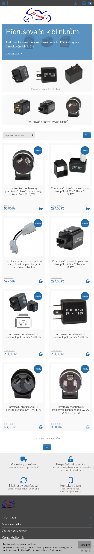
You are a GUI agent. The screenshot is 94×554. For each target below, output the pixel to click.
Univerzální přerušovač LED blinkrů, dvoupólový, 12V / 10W (23, 408)
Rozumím (85, 544)
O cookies (85, 550)
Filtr (87, 135)
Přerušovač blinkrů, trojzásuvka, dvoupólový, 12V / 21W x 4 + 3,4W (70, 264)
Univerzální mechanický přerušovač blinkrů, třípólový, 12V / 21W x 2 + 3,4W (70, 410)
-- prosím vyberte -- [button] (14, 135)
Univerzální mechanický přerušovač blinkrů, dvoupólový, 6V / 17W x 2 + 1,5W (23, 191)
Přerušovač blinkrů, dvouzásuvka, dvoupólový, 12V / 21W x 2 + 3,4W (70, 191)
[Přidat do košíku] (41, 208)
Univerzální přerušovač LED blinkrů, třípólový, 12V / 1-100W (23, 335)
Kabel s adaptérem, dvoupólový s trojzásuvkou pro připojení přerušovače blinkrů (23, 264)
